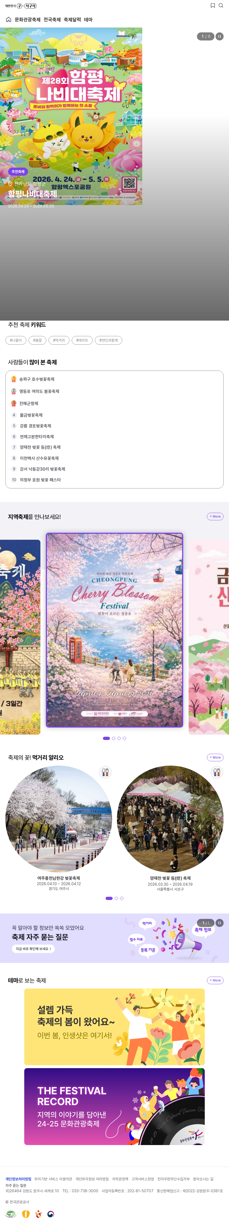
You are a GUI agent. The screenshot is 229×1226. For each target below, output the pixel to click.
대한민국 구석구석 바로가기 (21, 6)
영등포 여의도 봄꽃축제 (39, 391)
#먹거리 (59, 340)
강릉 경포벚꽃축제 (35, 426)
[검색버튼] (221, 5)
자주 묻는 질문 (15, 1185)
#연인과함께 (108, 340)
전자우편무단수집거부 (173, 1179)
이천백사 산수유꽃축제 (39, 458)
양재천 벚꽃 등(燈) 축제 (40, 447)
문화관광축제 (28, 19)
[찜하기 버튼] (213, 5)
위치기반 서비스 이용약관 (53, 1179)
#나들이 (16, 340)
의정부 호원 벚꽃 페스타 (40, 480)
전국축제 (52, 19)
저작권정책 (120, 1179)
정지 (220, 36)
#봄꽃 (37, 340)
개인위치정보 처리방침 (92, 1179)
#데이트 (82, 340)
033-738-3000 (85, 1191)
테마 (88, 19)
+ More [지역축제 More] (215, 516)
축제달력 (72, 19)
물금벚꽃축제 (31, 415)
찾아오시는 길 (203, 1179)
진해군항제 (28, 403)
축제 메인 (8, 19)
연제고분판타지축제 (37, 436)
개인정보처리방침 (18, 1179)
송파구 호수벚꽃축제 (36, 379)
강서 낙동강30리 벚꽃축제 (42, 469)
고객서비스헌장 (142, 1179)
